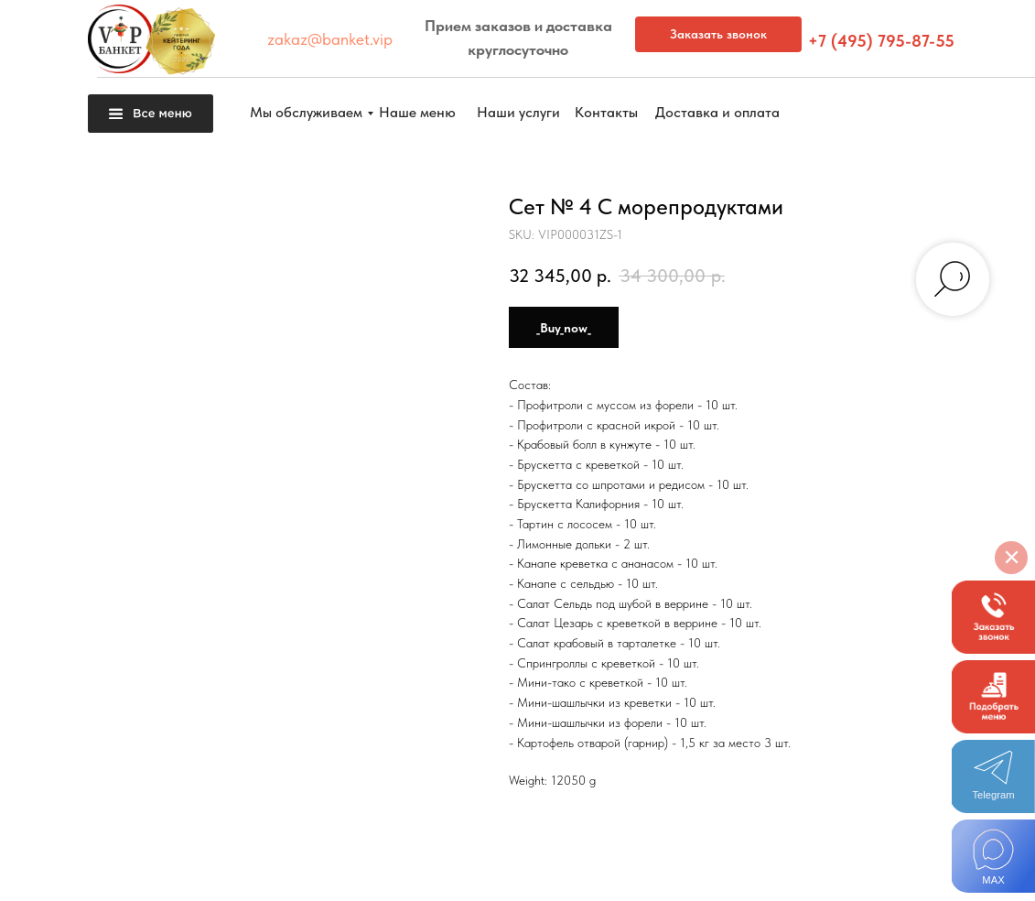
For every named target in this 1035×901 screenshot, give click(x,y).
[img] (993, 856)
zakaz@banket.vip (330, 39)
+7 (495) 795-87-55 (881, 40)
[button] (993, 617)
